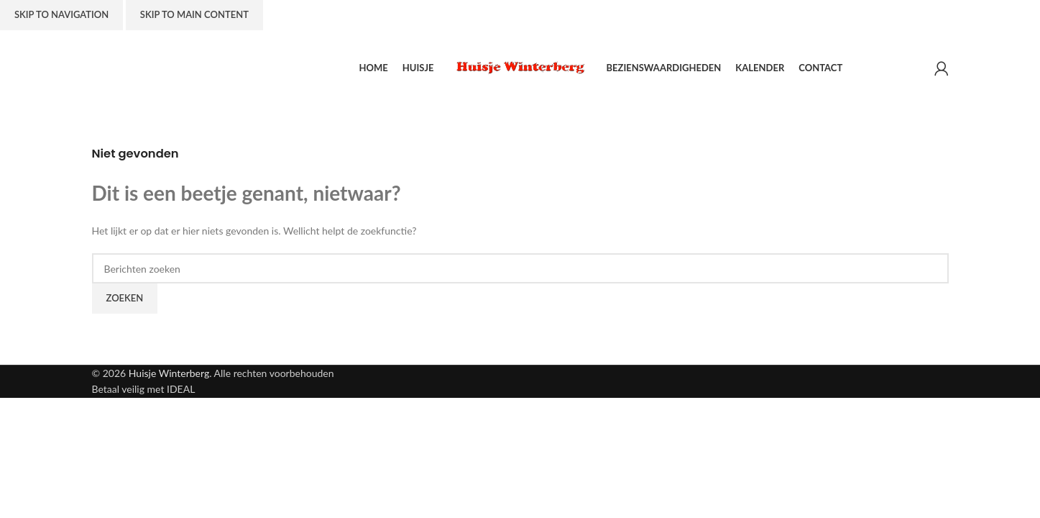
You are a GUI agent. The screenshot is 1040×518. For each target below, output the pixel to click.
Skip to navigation (61, 14)
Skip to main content (194, 14)
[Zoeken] (520, 268)
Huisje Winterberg (169, 373)
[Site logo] (520, 66)
